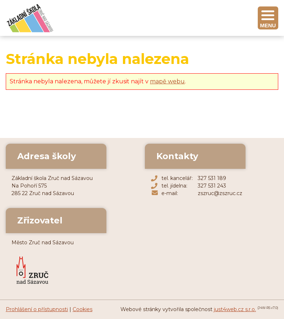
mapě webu (167, 81)
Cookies (82, 309)
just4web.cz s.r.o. (235, 309)
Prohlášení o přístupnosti (37, 309)
